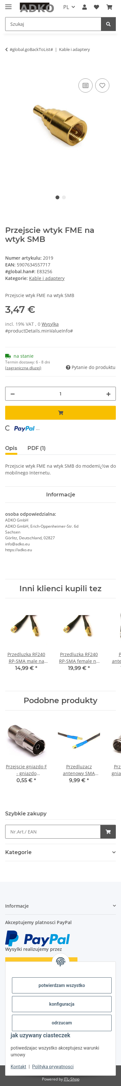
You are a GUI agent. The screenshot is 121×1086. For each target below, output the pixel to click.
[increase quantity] (108, 393)
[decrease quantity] (12, 393)
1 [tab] (57, 197)
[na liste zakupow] (102, 85)
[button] (84, 7)
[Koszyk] (109, 7)
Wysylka (50, 324)
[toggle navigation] (8, 4)
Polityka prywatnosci (53, 1066)
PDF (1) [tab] (36, 448)
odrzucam (62, 1022)
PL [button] (66, 7)
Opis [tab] (11, 448)
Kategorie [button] (18, 852)
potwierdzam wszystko (62, 985)
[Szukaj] (53, 24)
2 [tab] (64, 197)
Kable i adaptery (47, 278)
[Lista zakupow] (96, 7)
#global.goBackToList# (31, 49)
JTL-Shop (71, 1079)
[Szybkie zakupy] (53, 832)
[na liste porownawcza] (85, 85)
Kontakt (18, 1066)
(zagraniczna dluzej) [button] (23, 368)
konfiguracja (62, 1004)
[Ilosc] (60, 393)
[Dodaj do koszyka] (10, 69)
